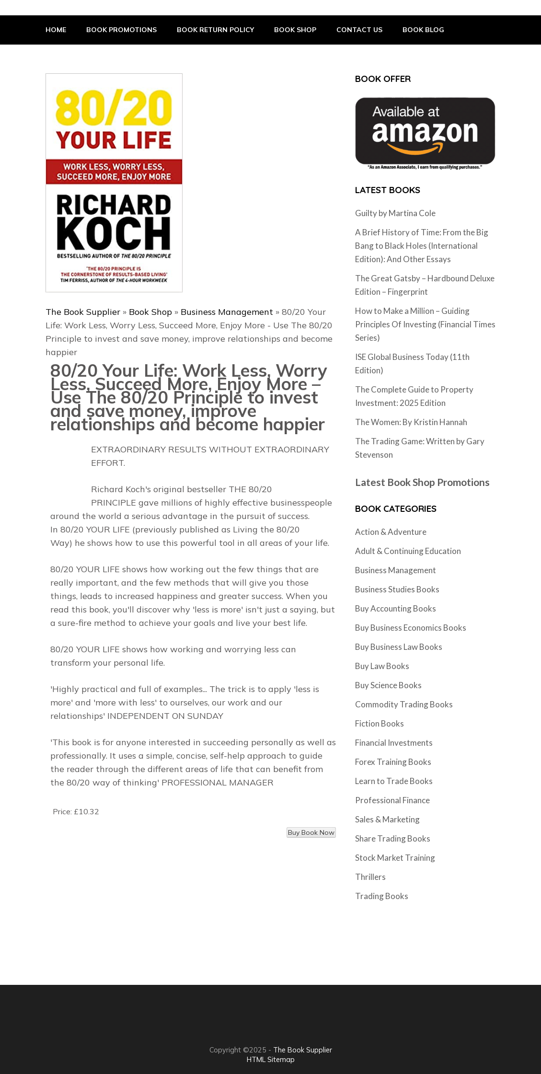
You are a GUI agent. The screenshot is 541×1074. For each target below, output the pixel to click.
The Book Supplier (83, 311)
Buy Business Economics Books (410, 628)
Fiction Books (379, 723)
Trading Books (381, 896)
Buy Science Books (388, 685)
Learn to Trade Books (394, 781)
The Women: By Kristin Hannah (411, 422)
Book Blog (423, 29)
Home (56, 29)
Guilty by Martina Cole (395, 213)
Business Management (227, 311)
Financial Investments (394, 743)
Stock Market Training (395, 858)
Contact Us (359, 29)
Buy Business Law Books (398, 647)
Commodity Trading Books (404, 704)
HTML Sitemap (271, 1059)
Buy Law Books (382, 666)
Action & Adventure (390, 532)
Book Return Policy (215, 29)
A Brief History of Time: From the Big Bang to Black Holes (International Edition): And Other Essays (421, 245)
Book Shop (295, 29)
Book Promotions (121, 29)
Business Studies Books (397, 589)
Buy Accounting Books (395, 608)
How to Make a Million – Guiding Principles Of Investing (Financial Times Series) (425, 324)
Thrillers (370, 877)
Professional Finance (392, 800)
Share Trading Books (392, 838)
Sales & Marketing (387, 819)
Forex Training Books (393, 762)
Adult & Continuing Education (408, 551)
